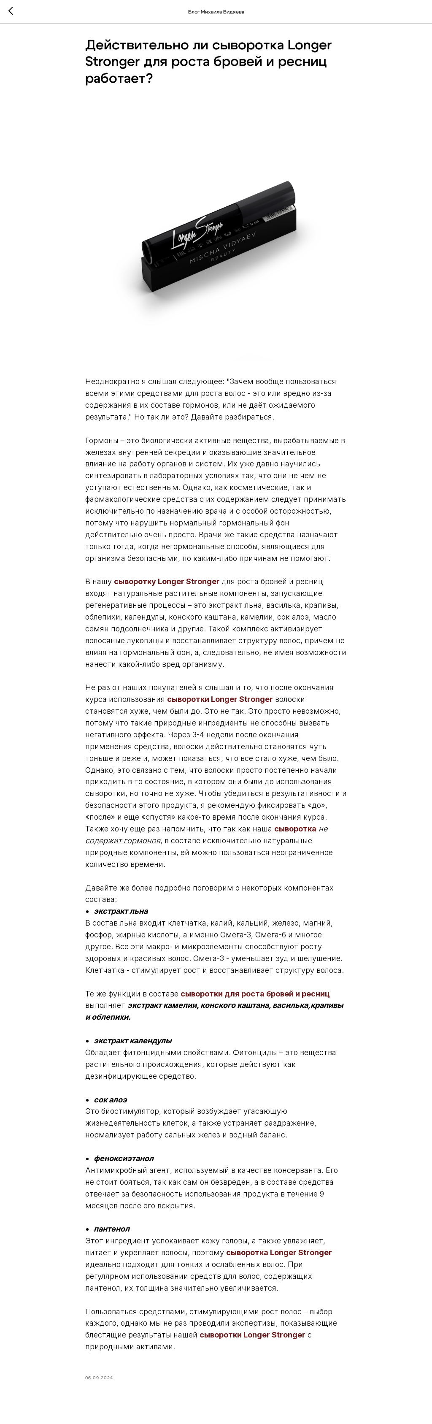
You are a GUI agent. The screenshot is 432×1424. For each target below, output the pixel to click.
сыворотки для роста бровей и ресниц (255, 996)
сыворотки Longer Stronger (220, 702)
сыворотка (295, 831)
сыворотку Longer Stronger (167, 584)
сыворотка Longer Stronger (279, 1255)
